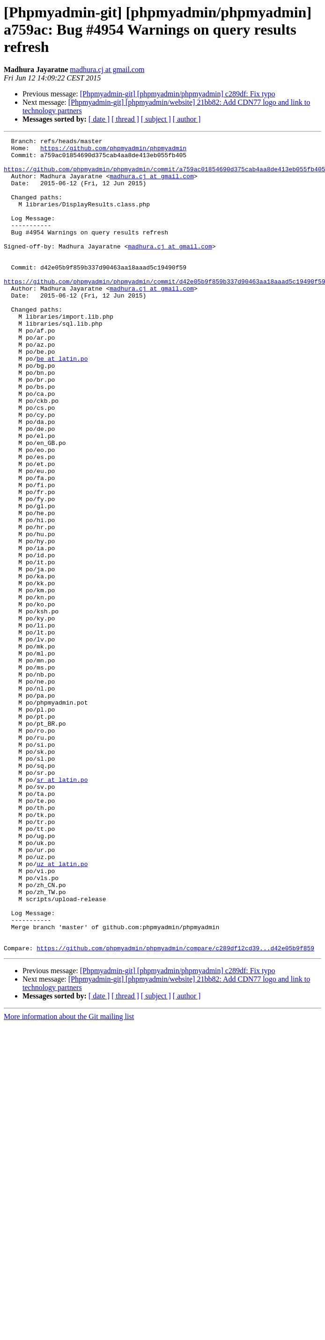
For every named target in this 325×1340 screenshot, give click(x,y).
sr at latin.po (62, 908)
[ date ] (99, 119)
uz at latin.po (62, 1009)
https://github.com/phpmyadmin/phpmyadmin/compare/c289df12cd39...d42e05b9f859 (175, 1111)
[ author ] (187, 119)
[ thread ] (125, 119)
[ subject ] (156, 119)
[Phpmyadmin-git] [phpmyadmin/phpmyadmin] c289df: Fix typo (177, 94)
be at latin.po (62, 403)
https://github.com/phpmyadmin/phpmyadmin (113, 150)
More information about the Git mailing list (69, 1179)
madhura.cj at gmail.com (107, 69)
